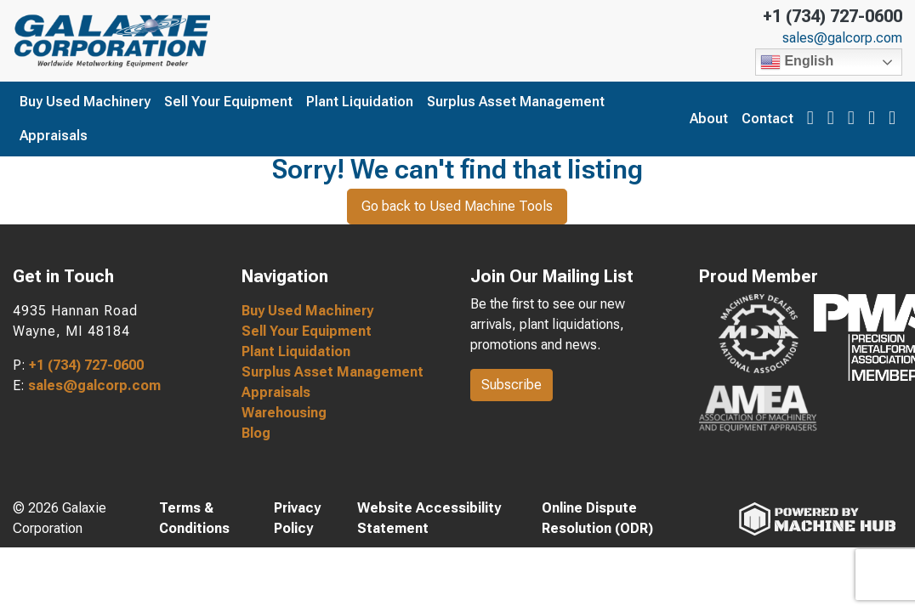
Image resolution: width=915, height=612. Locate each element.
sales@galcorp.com (842, 38)
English (796, 62)
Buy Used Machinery (85, 102)
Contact (767, 118)
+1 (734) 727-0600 (832, 16)
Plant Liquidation (359, 102)
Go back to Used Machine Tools (457, 206)
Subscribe (511, 385)
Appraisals (54, 136)
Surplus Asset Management (516, 102)
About (709, 118)
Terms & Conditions (194, 518)
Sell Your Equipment (228, 102)
